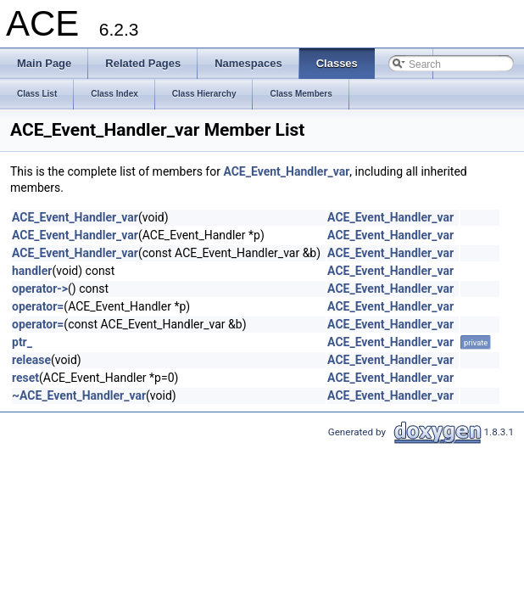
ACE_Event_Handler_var (286, 171)
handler (32, 270)
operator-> (40, 288)
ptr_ (22, 342)
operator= (38, 306)
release (31, 360)
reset (25, 377)
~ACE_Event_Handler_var (79, 395)
